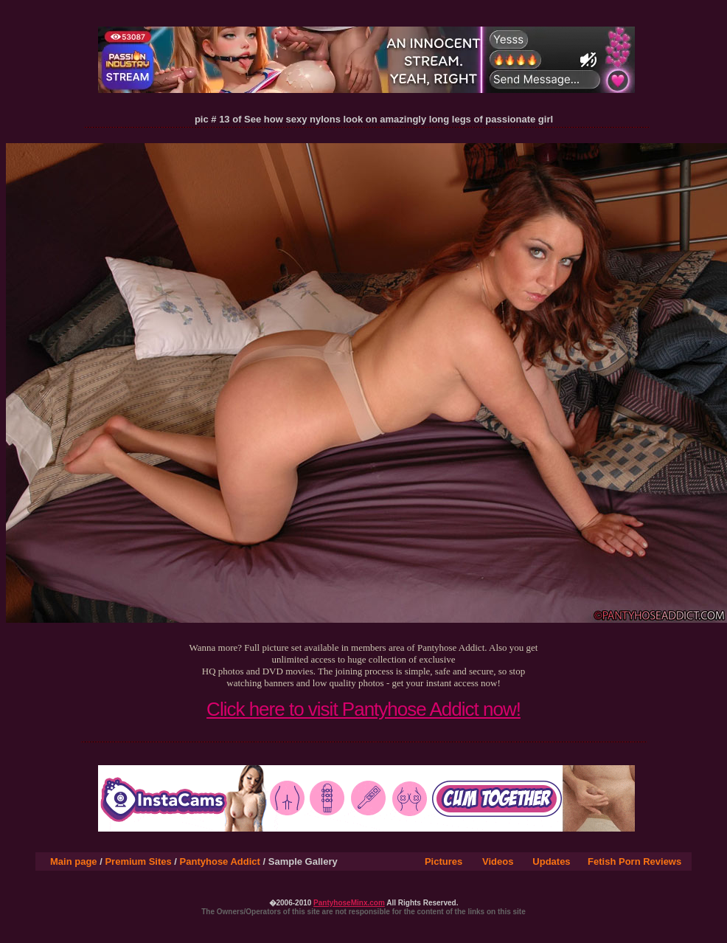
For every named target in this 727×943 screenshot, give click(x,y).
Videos (497, 861)
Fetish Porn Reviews (634, 861)
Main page (73, 861)
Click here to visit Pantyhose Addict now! (363, 709)
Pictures (443, 861)
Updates (551, 861)
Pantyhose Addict (220, 861)
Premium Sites (138, 861)
